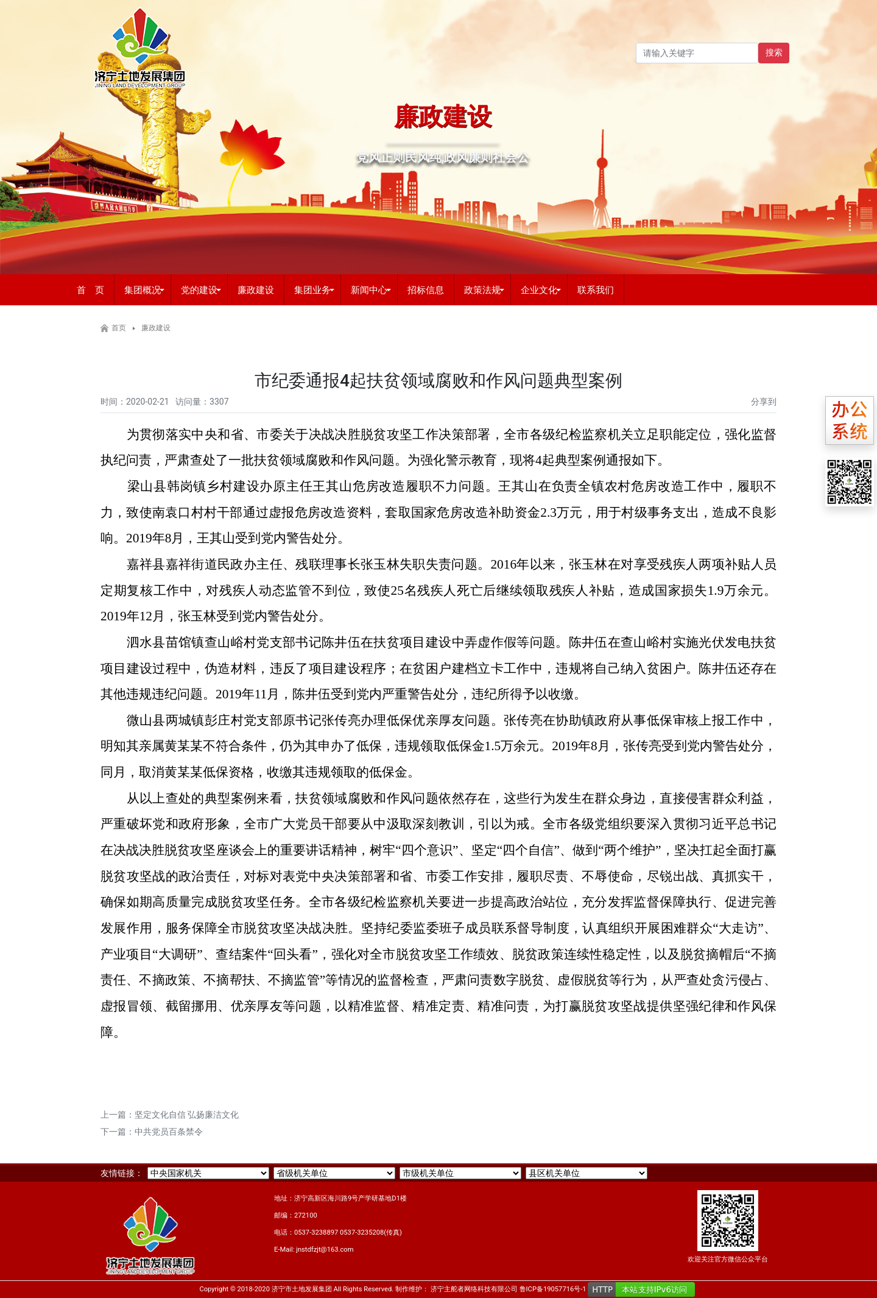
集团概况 (142, 289)
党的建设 (199, 289)
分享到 (764, 401)
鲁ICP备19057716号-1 (553, 1289)
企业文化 (539, 289)
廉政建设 (256, 289)
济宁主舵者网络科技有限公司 (474, 1289)
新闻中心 (369, 289)
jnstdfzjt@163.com (324, 1250)
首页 (118, 328)
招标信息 (425, 289)
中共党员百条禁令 (169, 1132)
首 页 (90, 289)
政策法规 (482, 289)
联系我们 (595, 289)
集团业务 (312, 289)
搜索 (774, 52)
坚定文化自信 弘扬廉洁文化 (187, 1114)
